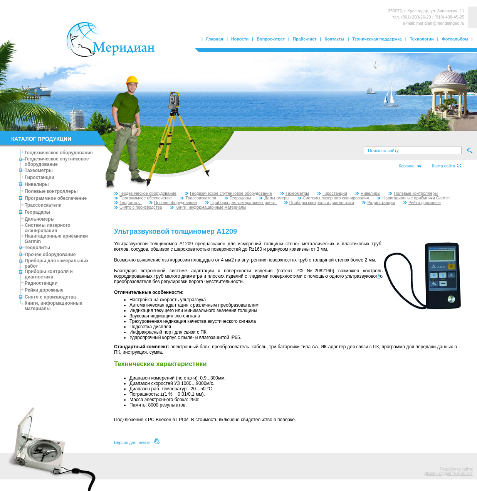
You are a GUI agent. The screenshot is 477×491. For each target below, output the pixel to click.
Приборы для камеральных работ (241, 202)
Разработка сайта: (456, 469)
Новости (240, 39)
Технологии (422, 39)
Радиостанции (41, 283)
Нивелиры (37, 184)
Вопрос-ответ (271, 39)
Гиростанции (39, 177)
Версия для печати (137, 442)
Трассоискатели (43, 205)
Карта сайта (446, 166)
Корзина (410, 166)
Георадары (37, 212)
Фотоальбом (455, 39)
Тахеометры (39, 170)
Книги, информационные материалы (208, 207)
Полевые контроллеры (51, 191)
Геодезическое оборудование (59, 152)
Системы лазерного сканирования (48, 228)
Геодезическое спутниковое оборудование (57, 161)
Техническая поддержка (377, 39)
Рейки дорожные (44, 290)
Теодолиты (37, 247)
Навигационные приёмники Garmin (413, 198)
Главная (214, 39)
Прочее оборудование (50, 254)
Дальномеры (40, 219)
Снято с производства (50, 297)
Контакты (334, 39)
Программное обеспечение (56, 198)
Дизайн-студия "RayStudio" (449, 473)
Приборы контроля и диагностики (49, 274)
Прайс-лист (304, 39)
